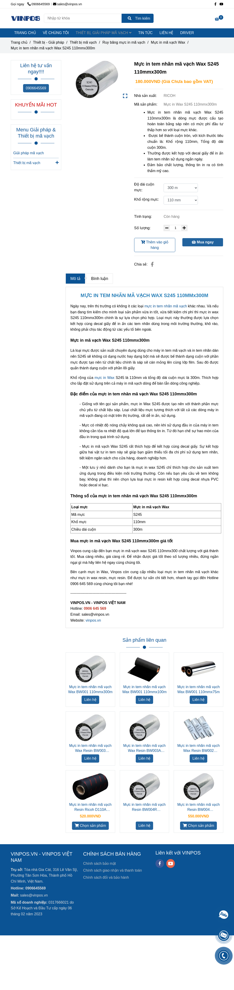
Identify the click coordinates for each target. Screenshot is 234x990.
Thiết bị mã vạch (36, 162)
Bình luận (99, 278)
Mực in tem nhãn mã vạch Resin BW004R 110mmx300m (144, 807)
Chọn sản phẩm (90, 826)
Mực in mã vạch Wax (168, 42)
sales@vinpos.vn (67, 4)
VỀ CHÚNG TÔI (56, 33)
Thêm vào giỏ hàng (154, 245)
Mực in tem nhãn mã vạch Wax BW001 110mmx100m (144, 689)
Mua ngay (203, 242)
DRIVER (187, 33)
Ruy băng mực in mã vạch (123, 42)
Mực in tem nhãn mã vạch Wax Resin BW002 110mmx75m (198, 748)
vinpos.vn (93, 620)
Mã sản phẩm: (146, 104)
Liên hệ (90, 700)
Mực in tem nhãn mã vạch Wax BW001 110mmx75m (198, 689)
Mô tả (75, 278)
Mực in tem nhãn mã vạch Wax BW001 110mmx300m (90, 689)
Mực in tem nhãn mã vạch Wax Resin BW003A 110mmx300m (144, 748)
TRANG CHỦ (25, 33)
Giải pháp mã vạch (28, 153)
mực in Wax (104, 378)
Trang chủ (19, 42)
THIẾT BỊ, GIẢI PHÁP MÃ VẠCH (103, 33)
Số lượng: (143, 228)
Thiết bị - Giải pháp (48, 42)
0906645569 (36, 88)
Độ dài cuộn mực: (144, 187)
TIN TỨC (145, 33)
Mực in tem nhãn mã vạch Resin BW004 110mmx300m (198, 807)
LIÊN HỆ (166, 33)
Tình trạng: (143, 216)
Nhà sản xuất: (146, 96)
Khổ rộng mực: (146, 199)
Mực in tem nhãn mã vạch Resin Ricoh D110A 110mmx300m (90, 807)
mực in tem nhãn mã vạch (165, 306)
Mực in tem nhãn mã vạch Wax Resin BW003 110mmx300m (90, 748)
